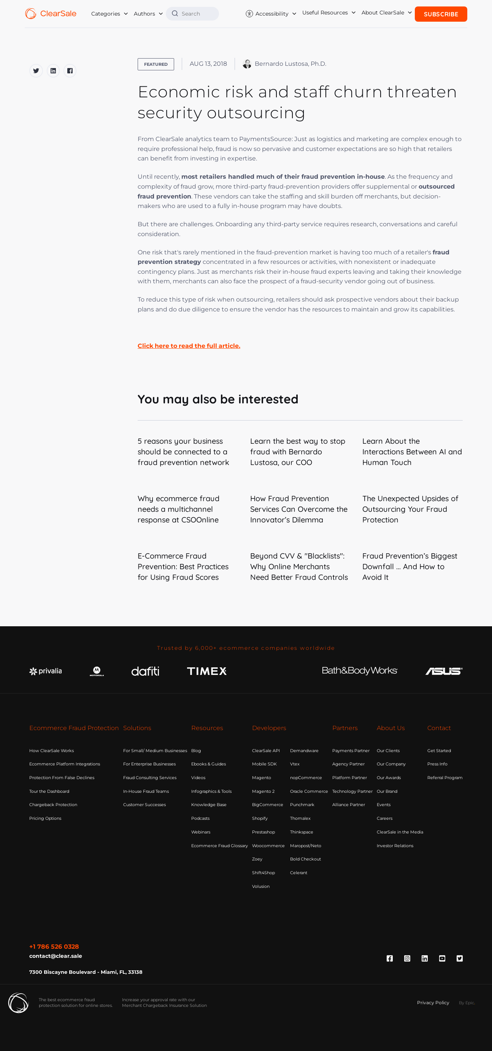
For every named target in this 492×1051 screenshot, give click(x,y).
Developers (269, 728)
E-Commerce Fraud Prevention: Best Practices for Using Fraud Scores (183, 566)
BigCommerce (267, 804)
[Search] (197, 13)
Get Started (439, 750)
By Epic (466, 1002)
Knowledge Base (209, 804)
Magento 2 (263, 791)
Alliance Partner (348, 804)
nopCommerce (306, 777)
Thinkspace (301, 832)
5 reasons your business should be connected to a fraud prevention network (183, 451)
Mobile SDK (264, 764)
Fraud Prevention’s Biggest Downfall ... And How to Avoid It (409, 566)
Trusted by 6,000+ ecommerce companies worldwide (246, 648)
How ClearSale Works (51, 750)
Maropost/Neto (305, 845)
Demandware (304, 750)
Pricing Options (45, 818)
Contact (439, 728)
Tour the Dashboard (49, 791)
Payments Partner (351, 750)
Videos (198, 777)
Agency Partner (348, 764)
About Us (391, 728)
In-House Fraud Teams (146, 791)
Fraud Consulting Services (149, 777)
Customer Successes (144, 804)
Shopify (260, 818)
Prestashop (263, 832)
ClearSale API (266, 750)
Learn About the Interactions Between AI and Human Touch (412, 451)
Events (383, 804)
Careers (384, 818)
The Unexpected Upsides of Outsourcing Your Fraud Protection (410, 509)
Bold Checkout (305, 859)
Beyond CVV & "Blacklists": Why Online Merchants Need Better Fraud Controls (299, 566)
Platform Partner (349, 777)
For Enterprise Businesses (149, 764)
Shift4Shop (263, 872)
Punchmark (302, 804)
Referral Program (445, 777)
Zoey (257, 859)
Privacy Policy (433, 1002)
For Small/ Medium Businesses (155, 750)
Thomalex (300, 818)
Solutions (137, 728)
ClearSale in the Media (400, 832)
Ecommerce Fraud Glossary (219, 845)
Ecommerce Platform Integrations (64, 764)
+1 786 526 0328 (54, 946)
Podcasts (200, 818)
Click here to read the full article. (190, 345)
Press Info (437, 764)
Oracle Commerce (309, 791)
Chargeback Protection (53, 804)
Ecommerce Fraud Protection (74, 728)
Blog (196, 750)
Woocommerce (268, 845)
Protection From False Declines (61, 777)
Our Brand (387, 791)
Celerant (298, 872)
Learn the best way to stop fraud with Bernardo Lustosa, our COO (297, 451)
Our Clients (388, 750)
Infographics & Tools (211, 791)
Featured (156, 64)
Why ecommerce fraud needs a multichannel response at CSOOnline (178, 509)
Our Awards (389, 777)
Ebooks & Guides (208, 764)
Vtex (295, 764)
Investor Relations (395, 845)
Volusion (261, 886)
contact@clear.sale (55, 955)
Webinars (200, 832)
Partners (345, 728)
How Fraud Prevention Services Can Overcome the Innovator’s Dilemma (299, 509)
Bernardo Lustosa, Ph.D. (285, 63)
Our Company (391, 764)
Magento (261, 777)
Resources (207, 728)
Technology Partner (352, 791)
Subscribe (441, 13)
